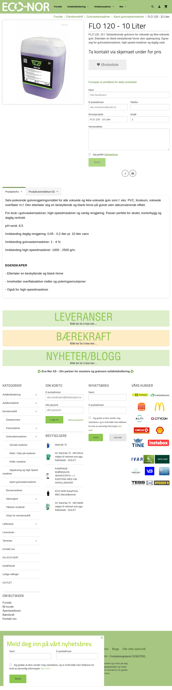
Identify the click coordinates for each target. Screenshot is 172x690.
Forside (58, 6)
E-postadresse (108, 106)
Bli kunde (8, 610)
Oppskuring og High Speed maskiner (20, 475)
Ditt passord (52, 408)
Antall (149, 119)
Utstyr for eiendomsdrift (18, 519)
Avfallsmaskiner (102, 6)
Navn (129, 93)
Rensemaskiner (14, 494)
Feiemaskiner (13, 431)
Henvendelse (129, 140)
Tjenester (7, 544)
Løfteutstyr (8, 527)
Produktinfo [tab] (12, 195)
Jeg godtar (103, 157)
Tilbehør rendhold (15, 510)
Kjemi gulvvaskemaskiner (23, 485)
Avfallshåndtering (76, 6)
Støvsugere (12, 502)
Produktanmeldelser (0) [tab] (42, 195)
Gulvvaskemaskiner (16, 440)
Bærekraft (8, 618)
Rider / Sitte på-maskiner (22, 456)
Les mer (118, 441)
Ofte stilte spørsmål (133, 653)
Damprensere (13, 423)
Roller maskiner (18, 465)
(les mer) (45, 668)
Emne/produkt (108, 119)
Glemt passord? (75, 423)
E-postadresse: (96, 408)
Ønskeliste (108, 65)
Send (97, 165)
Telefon (149, 106)
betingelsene (111, 157)
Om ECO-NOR (10, 561)
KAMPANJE (9, 569)
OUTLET (7, 586)
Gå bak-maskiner (19, 448)
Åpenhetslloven (12, 614)
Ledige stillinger (11, 577)
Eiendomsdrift (10, 415)
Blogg (115, 653)
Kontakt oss (9, 552)
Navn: (92, 395)
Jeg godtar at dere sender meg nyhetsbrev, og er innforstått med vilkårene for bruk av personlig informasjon (51, 667)
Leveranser (8, 535)
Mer (121, 6)
